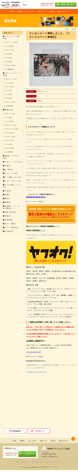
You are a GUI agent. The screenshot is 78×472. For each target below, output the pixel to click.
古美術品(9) (8, 220)
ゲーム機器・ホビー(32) (12, 177)
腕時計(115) (8, 110)
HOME (12, 11)
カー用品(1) (8, 169)
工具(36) (7, 191)
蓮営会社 (34, 467)
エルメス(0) (9, 50)
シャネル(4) (9, 46)
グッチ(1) (8, 90)
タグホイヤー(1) (10, 125)
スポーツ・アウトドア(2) (12, 162)
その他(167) (8, 231)
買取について (42, 11)
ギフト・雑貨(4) (9, 223)
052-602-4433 (11, 453)
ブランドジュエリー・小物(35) (12, 74)
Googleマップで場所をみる (50, 456)
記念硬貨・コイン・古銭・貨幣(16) (11, 207)
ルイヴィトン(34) (10, 42)
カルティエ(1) (9, 102)
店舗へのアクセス (62, 11)
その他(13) (8, 106)
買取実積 (20, 11)
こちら (57, 226)
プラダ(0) (8, 98)
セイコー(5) (9, 140)
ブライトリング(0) (11, 129)
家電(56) (7, 202)
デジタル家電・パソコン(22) (12, 186)
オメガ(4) (8, 117)
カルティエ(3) (9, 136)
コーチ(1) (8, 58)
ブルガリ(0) (9, 133)
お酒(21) (7, 165)
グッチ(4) (8, 54)
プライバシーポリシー (26, 467)
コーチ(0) (8, 94)
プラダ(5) (8, 61)
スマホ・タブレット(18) (12, 181)
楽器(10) (7, 216)
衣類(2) (6, 194)
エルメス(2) (9, 87)
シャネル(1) (9, 83)
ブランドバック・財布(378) (11, 37)
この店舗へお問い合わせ (66, 4)
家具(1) (6, 198)
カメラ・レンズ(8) (10, 173)
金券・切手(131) (9, 212)
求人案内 (51, 11)
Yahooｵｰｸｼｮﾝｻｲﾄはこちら (37, 372)
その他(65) (8, 152)
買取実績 (74, 29)
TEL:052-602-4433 (33, 352)
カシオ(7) (8, 144)
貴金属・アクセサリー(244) (11, 157)
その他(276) (9, 69)
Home (67, 29)
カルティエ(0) (9, 65)
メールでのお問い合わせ (27, 454)
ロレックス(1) (9, 113)
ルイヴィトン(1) (10, 79)
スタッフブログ (30, 11)
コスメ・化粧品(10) (10, 227)
